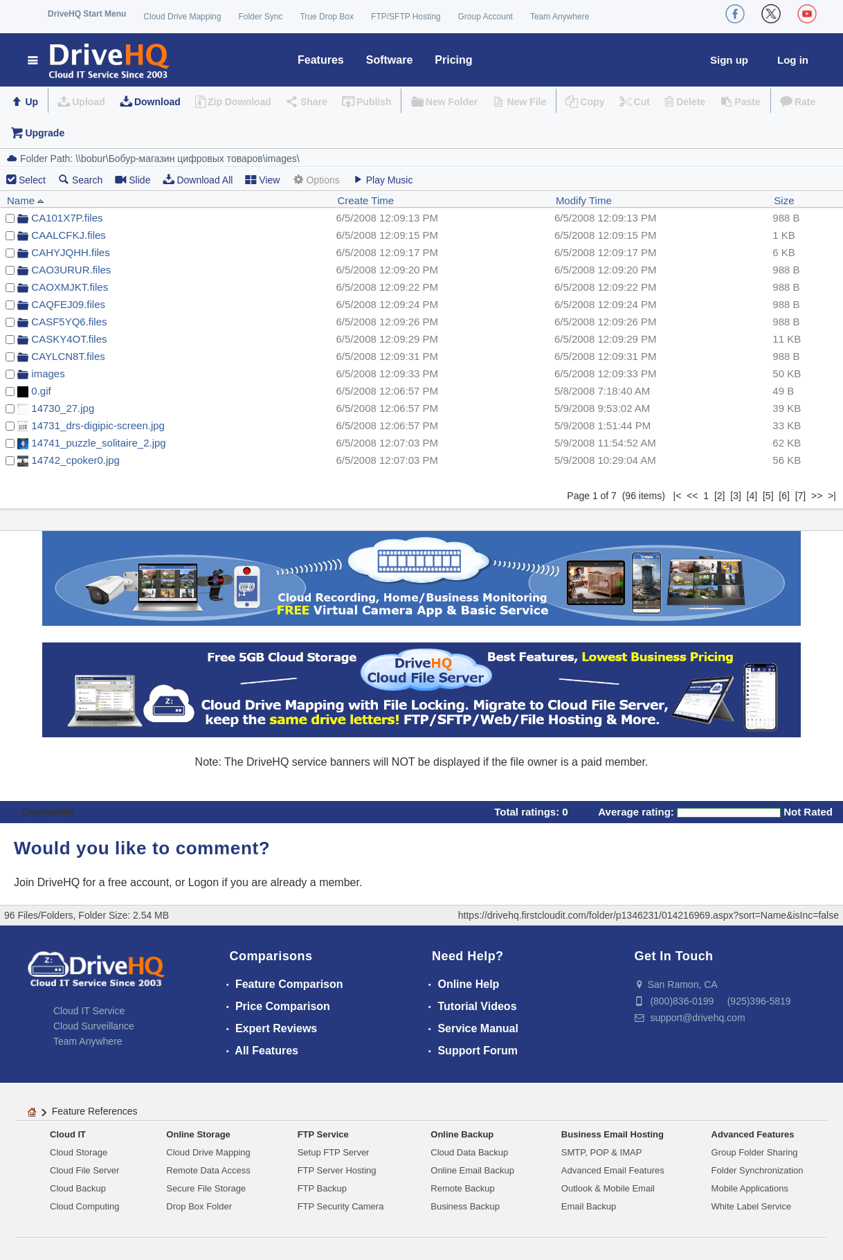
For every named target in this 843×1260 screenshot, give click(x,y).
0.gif (41, 391)
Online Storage (198, 1134)
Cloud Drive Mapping (182, 16)
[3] (735, 495)
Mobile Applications (749, 1188)
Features (321, 60)
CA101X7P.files (66, 218)
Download (157, 101)
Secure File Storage (206, 1188)
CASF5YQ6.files (69, 321)
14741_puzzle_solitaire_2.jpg (98, 443)
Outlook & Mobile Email (608, 1188)
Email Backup (588, 1206)
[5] (768, 495)
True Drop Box (327, 16)
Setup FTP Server (334, 1152)
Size (784, 200)
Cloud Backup (78, 1188)
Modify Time (584, 200)
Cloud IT (68, 1134)
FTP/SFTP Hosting (405, 16)
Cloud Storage (78, 1152)
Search (80, 179)
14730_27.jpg (62, 408)
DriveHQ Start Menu (87, 14)
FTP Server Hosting (337, 1170)
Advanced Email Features (612, 1170)
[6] (784, 495)
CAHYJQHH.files (70, 252)
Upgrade (44, 132)
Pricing (453, 60)
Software (389, 60)
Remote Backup (462, 1188)
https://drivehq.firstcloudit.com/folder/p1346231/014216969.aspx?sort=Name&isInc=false (648, 915)
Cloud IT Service (89, 1010)
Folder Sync (260, 16)
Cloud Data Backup (469, 1152)
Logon (203, 882)
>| (832, 495)
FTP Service (323, 1134)
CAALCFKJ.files (68, 235)
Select (32, 180)
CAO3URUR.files (71, 270)
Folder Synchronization (757, 1170)
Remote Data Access (208, 1170)
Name (25, 200)
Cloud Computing (84, 1206)
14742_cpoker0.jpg (75, 460)
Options (315, 179)
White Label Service (751, 1206)
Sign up (729, 60)
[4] (752, 495)
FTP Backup (322, 1188)
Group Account (485, 16)
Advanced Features (753, 1134)
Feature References (95, 1111)
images (47, 373)
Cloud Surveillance (93, 1026)
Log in (792, 60)
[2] (719, 495)
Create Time (365, 200)
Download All (198, 179)
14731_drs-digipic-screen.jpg (98, 425)
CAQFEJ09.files (68, 304)
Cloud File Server (84, 1170)
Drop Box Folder (199, 1206)
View (262, 179)
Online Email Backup (472, 1170)
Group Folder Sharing (754, 1152)
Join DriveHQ (48, 882)
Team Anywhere (559, 16)
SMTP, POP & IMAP (601, 1152)
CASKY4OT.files (69, 339)
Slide (132, 179)
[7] (800, 495)
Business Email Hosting (612, 1134)
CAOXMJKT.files (69, 287)
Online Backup (461, 1134)
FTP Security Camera (341, 1206)
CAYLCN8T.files (68, 356)
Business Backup (465, 1206)
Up (31, 101)
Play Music (382, 179)
